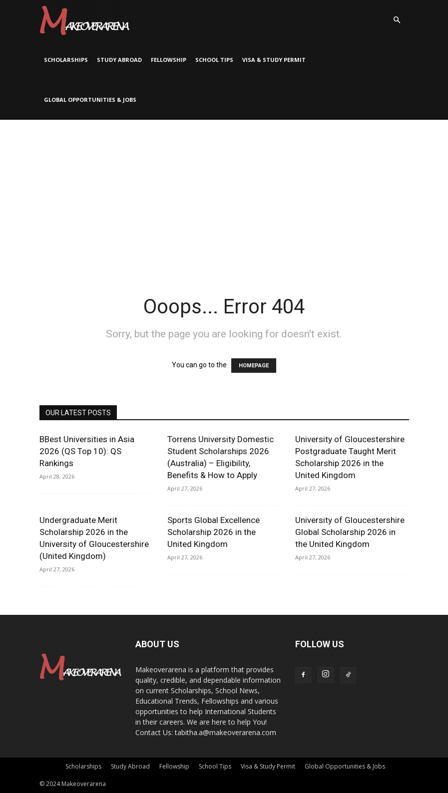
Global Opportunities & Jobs (90, 99)
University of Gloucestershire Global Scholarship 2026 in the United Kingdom (350, 532)
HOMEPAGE (254, 365)
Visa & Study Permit (274, 59)
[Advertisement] (224, 194)
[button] (397, 20)
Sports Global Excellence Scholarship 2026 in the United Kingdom (213, 532)
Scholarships (66, 59)
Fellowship (168, 59)
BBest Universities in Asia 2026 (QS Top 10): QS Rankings (86, 451)
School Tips (214, 59)
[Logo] (84, 20)
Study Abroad (119, 59)
